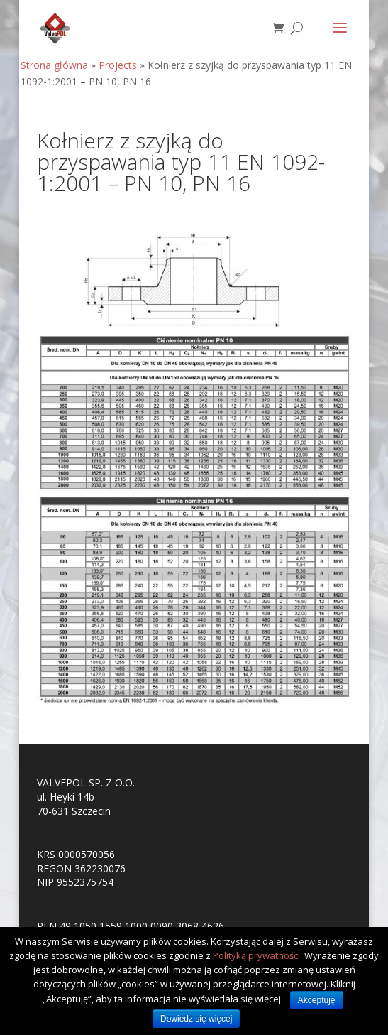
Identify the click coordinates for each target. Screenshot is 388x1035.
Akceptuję (317, 1000)
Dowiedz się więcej (196, 1019)
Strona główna (54, 65)
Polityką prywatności (256, 955)
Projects (118, 65)
